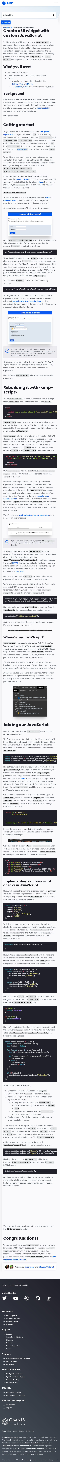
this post (9, 565)
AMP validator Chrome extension (33, 509)
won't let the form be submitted (27, 298)
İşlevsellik (8, 1319)
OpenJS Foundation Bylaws (14, 1371)
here (30, 182)
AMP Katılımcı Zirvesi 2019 (14, 1389)
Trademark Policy (11, 1374)
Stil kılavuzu (9, 1399)
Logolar (7, 1402)
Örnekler (8, 1337)
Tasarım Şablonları (11, 1340)
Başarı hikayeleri (10, 1316)
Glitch (25, 86)
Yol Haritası (8, 1359)
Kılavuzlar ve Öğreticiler (13, 1331)
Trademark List (10, 1377)
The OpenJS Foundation (13, 1368)
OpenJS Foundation (11, 1431)
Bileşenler (8, 1334)
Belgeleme (7, 27)
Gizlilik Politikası (18, 1425)
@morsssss (30, 1261)
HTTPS (15, 557)
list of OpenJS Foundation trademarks (29, 1443)
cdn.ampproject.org (28, 1454)
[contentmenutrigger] (28, 15)
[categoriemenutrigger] (12, 22)
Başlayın (7, 1328)
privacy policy (18, 1457)
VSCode (29, 84)
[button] (56, 3)
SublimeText (17, 84)
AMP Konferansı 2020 (12, 1387)
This (14, 200)
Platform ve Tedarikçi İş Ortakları (16, 1353)
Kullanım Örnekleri (11, 1313)
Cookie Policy (30, 1425)
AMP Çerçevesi (10, 1310)
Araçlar (7, 1343)
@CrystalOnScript (46, 1261)
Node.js (17, 179)
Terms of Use (6, 1425)
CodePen (18, 86)
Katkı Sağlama (10, 1356)
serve (9, 179)
